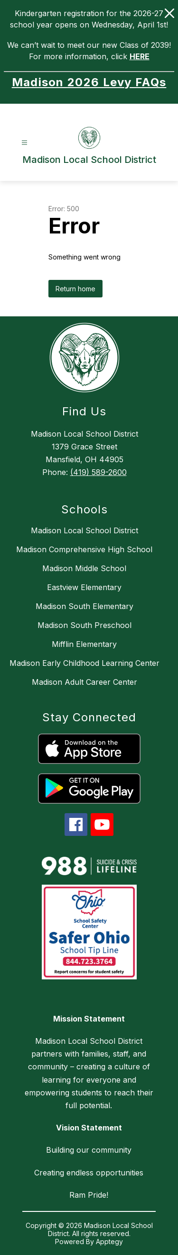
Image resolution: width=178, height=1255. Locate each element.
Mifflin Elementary (84, 644)
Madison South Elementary (84, 606)
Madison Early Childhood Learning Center (84, 663)
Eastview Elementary (84, 587)
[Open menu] (24, 142)
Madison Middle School (84, 568)
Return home (75, 289)
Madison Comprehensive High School (84, 549)
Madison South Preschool (84, 625)
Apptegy (109, 1241)
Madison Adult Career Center (84, 682)
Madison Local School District (84, 530)
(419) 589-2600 (98, 472)
